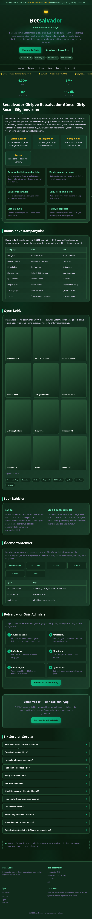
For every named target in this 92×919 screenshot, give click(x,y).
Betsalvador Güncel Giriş (57, 50)
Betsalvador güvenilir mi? (46, 752)
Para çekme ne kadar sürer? (46, 767)
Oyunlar (41, 68)
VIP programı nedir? (46, 783)
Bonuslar (31, 68)
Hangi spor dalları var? (46, 775)
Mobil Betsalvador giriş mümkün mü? (46, 791)
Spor (50, 68)
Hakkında (20, 68)
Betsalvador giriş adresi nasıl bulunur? (46, 744)
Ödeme (58, 68)
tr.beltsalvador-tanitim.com (38, 2)
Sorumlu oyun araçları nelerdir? (46, 814)
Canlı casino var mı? (46, 806)
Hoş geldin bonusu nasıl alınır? (46, 760)
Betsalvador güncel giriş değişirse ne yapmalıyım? (46, 830)
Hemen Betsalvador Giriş (46, 682)
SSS (74, 68)
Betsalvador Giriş (30, 50)
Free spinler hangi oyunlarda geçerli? (46, 799)
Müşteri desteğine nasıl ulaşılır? (46, 822)
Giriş (67, 68)
